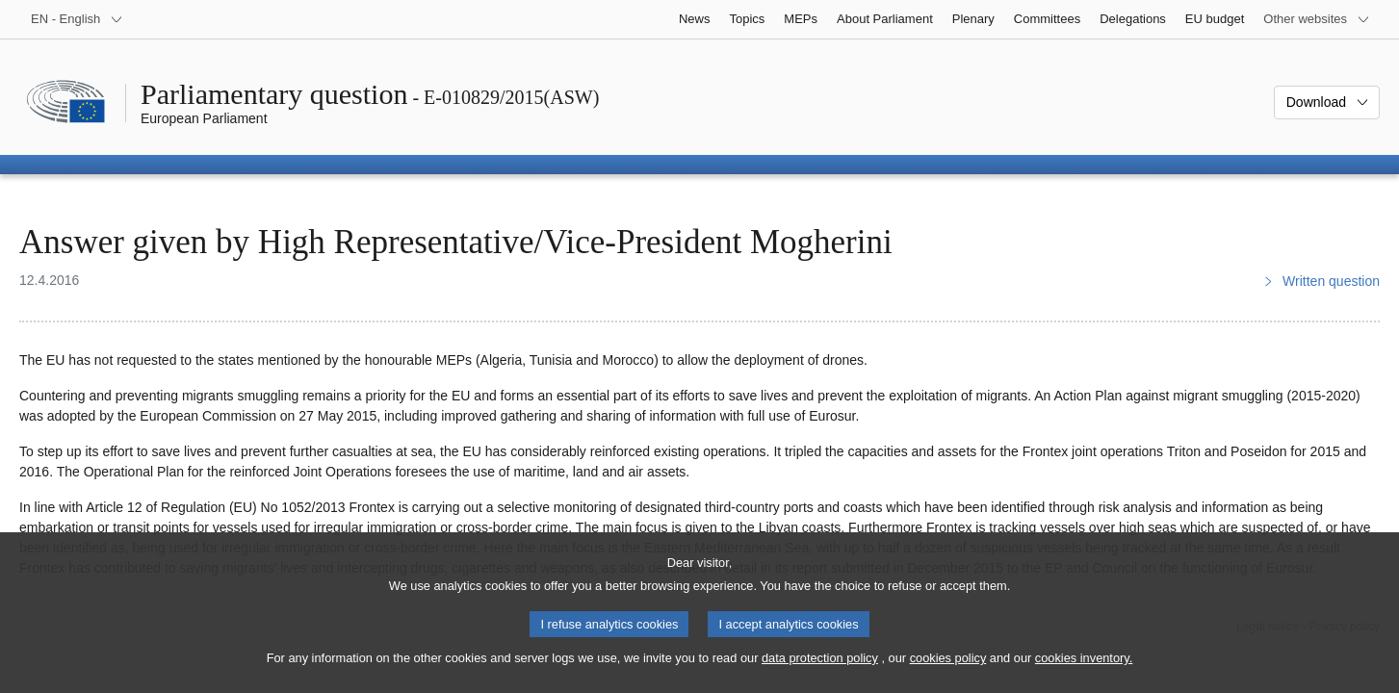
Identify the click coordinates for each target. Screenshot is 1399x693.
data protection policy (820, 676)
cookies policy (948, 676)
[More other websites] (1317, 19)
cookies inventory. (1083, 676)
